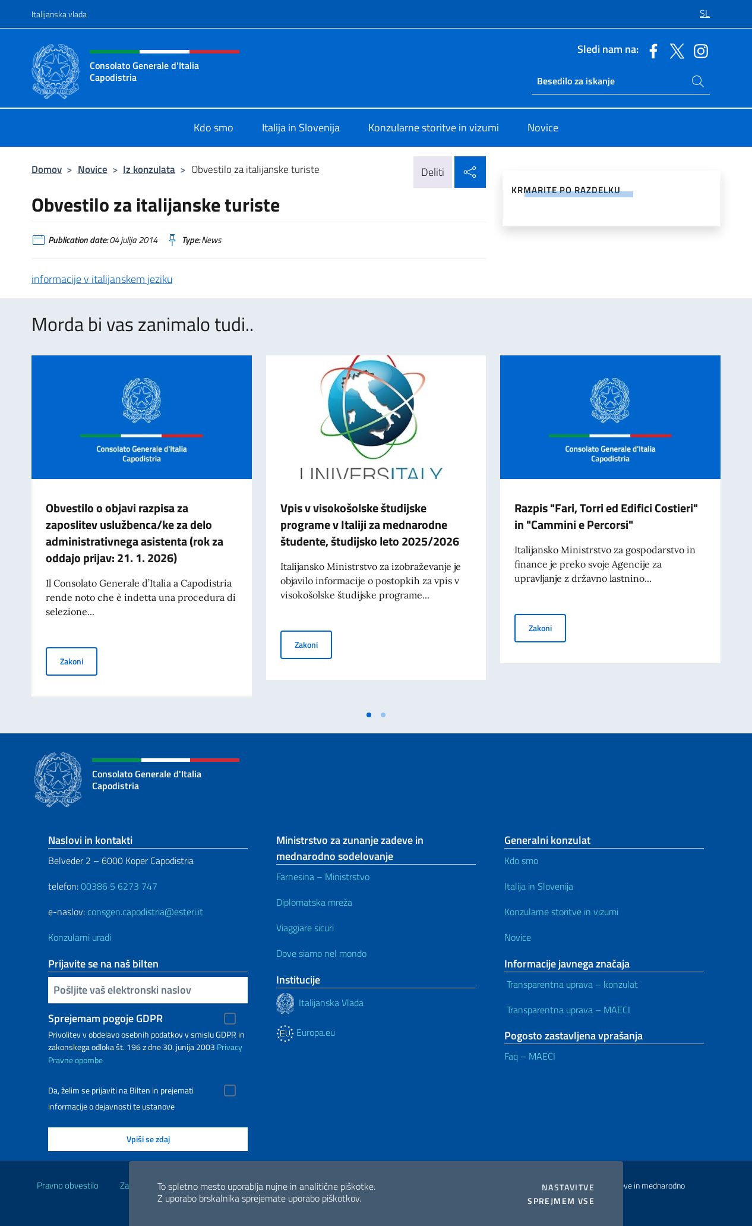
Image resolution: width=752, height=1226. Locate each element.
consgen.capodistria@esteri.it (145, 911)
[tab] (368, 715)
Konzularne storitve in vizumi (562, 911)
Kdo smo (522, 860)
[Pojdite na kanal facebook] (650, 50)
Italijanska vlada (59, 14)
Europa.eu (305, 1032)
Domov (46, 169)
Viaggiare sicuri (305, 928)
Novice (93, 169)
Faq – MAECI (529, 1056)
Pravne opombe (75, 1060)
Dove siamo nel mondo (321, 953)
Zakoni (78, 660)
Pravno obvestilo (68, 1185)
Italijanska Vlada (332, 1002)
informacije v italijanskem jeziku (101, 279)
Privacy (229, 1047)
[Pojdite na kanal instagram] (698, 50)
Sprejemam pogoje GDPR (105, 1018)
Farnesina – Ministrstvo (322, 876)
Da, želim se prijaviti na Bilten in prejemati (121, 1090)
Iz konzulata (149, 169)
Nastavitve (568, 1187)
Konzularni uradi (79, 937)
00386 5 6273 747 (119, 886)
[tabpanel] (141, 529)
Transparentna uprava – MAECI (567, 1010)
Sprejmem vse (561, 1201)
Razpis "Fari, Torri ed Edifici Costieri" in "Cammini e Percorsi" (606, 516)
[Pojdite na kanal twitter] (674, 50)
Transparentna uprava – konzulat (571, 984)
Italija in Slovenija (540, 886)
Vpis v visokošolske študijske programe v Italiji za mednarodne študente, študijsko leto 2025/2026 (369, 524)
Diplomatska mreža (314, 902)
